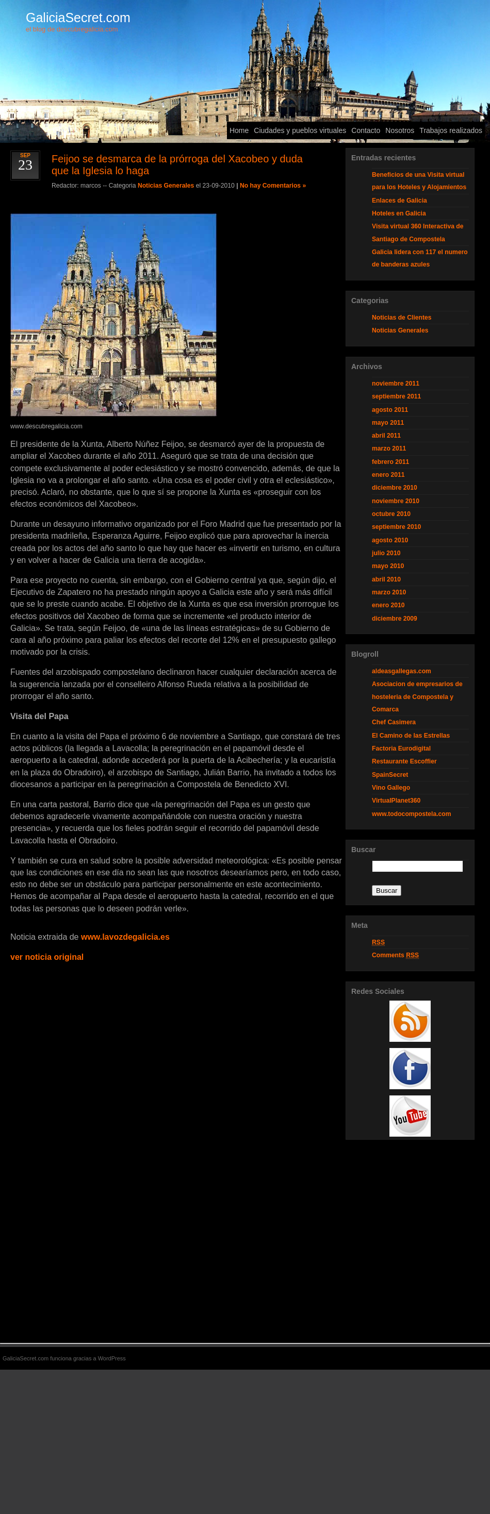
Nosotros (399, 130)
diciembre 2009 (394, 618)
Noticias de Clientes (402, 317)
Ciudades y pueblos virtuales (300, 130)
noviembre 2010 (395, 501)
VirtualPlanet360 (396, 800)
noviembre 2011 (395, 383)
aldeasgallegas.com (401, 671)
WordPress (112, 1358)
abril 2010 (386, 579)
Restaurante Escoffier (404, 761)
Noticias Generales (166, 185)
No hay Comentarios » (273, 185)
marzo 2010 (389, 592)
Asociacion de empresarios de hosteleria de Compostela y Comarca (417, 696)
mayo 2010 (388, 566)
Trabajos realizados (450, 130)
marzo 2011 (389, 448)
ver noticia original (47, 957)
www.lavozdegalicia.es (125, 937)
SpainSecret (390, 774)
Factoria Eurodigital (401, 748)
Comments (395, 955)
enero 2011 (388, 474)
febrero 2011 (390, 461)
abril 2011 (386, 435)
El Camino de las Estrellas (411, 735)
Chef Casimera (394, 722)
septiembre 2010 (396, 526)
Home (239, 130)
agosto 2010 (390, 540)
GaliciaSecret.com (78, 17)
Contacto (365, 130)
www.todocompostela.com (411, 814)
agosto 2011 (390, 409)
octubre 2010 (391, 514)
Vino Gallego (391, 787)
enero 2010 (388, 605)
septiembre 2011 (396, 396)
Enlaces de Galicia (399, 200)
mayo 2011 (388, 422)
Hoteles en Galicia (399, 213)
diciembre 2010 (394, 487)
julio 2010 (386, 553)
